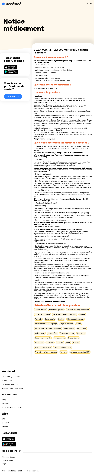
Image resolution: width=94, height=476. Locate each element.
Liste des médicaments (12, 407)
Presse (5, 427)
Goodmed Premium (10, 384)
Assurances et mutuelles (12, 388)
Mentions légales (8, 457)
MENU (89, 3)
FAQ (4, 419)
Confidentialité (7, 460)
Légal (4, 464)
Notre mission (8, 380)
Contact (5, 423)
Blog (4, 400)
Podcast (5, 403)
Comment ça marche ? (11, 376)
